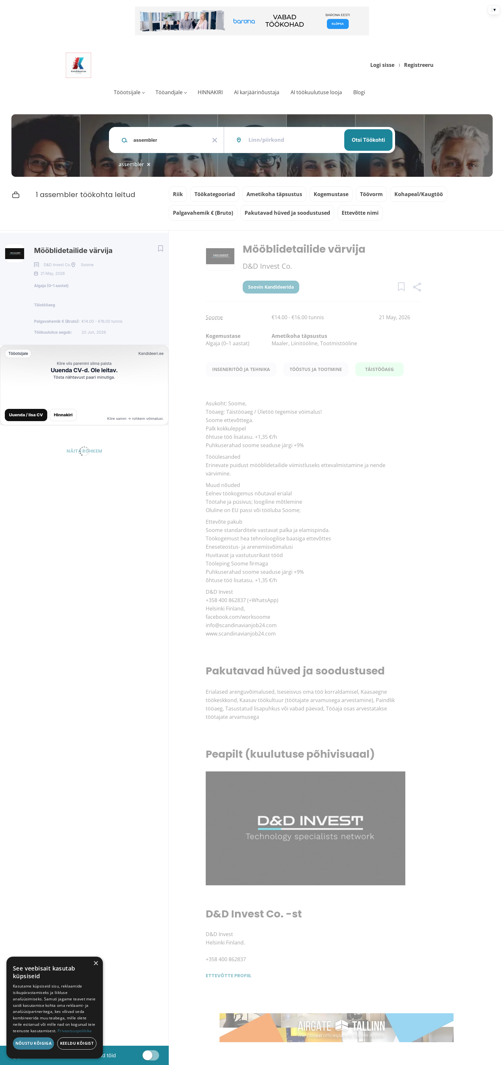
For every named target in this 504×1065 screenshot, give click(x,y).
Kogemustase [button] (331, 194)
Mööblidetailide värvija (73, 250)
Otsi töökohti (368, 140)
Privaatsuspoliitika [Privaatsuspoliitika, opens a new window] (75, 1030)
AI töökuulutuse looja (316, 92)
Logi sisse (382, 65)
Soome (214, 317)
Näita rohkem (84, 468)
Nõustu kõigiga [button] (33, 1043)
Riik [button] (178, 194)
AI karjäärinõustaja (256, 92)
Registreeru (419, 65)
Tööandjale (169, 92)
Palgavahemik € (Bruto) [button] (203, 212)
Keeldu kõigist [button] (77, 1043)
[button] (416, 288)
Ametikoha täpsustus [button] (274, 194)
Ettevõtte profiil (228, 975)
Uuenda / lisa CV (26, 431)
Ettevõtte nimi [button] (360, 212)
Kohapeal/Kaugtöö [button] (418, 194)
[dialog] (54, 1008)
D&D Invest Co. (267, 266)
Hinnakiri (63, 431)
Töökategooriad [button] (214, 194)
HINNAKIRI (210, 92)
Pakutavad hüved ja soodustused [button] (287, 212)
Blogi (359, 92)
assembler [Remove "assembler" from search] (131, 164)
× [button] (95, 963)
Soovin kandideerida (271, 287)
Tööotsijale (127, 92)
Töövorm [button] (371, 194)
